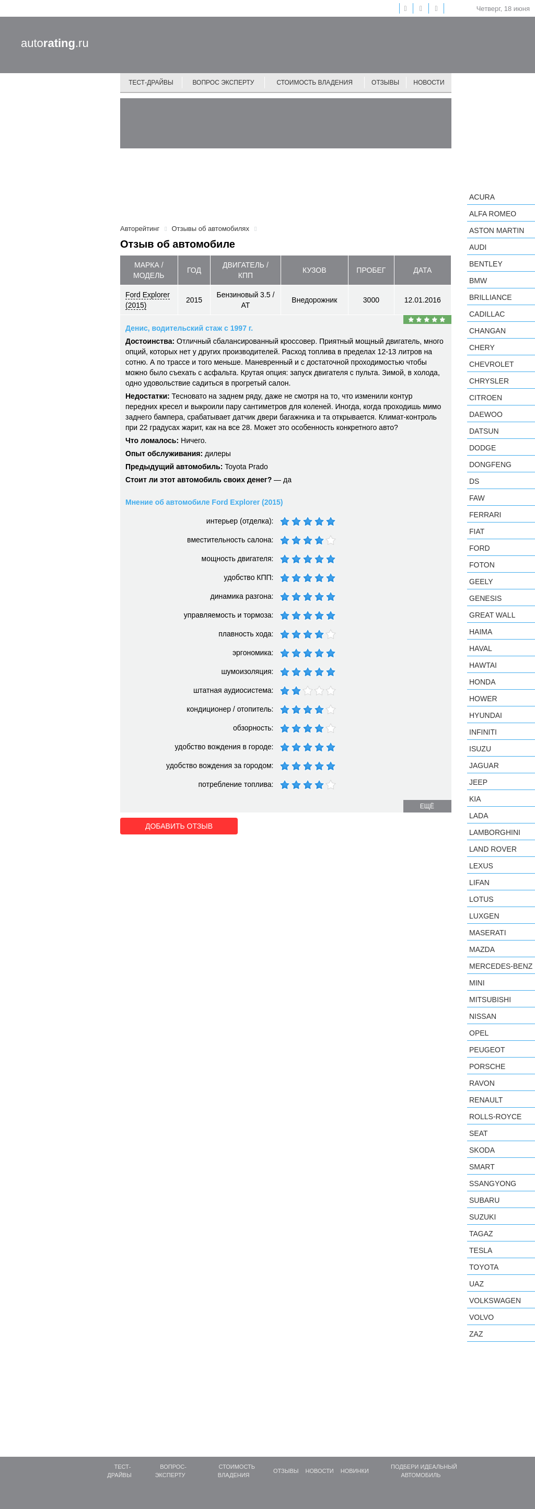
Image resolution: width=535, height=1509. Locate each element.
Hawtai (483, 665)
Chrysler (489, 381)
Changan (487, 331)
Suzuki (482, 1217)
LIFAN (479, 882)
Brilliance (490, 297)
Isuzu (480, 749)
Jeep (478, 782)
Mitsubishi (490, 999)
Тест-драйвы (151, 82)
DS (474, 481)
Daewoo (486, 414)
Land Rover (493, 849)
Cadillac (487, 314)
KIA (475, 799)
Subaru (484, 1200)
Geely (481, 581)
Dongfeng (490, 464)
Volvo (481, 1317)
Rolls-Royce (495, 1116)
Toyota (483, 1267)
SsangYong (492, 1183)
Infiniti (483, 732)
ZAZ (476, 1334)
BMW (478, 280)
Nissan (482, 1016)
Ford (479, 548)
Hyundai (485, 715)
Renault (486, 1100)
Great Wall (492, 615)
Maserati (487, 932)
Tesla (480, 1250)
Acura (482, 197)
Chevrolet (491, 364)
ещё (427, 806)
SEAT (478, 1133)
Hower (483, 698)
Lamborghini (494, 832)
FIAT (476, 531)
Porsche (487, 1066)
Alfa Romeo (492, 214)
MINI (477, 983)
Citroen (485, 397)
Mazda (482, 949)
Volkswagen (495, 1300)
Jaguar (484, 765)
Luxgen (484, 916)
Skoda (482, 1150)
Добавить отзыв (179, 826)
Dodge (482, 448)
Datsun (484, 431)
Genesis (485, 598)
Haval (480, 648)
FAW (477, 498)
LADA (479, 815)
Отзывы (385, 82)
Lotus (481, 899)
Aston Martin (496, 230)
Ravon (482, 1083)
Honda (482, 682)
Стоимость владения (314, 82)
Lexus (481, 866)
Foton (482, 565)
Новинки (355, 1471)
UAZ (476, 1284)
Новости (428, 82)
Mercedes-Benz (500, 966)
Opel (479, 1033)
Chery (482, 347)
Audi (477, 247)
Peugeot (487, 1050)
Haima (480, 632)
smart (482, 1167)
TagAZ (481, 1233)
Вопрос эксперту (223, 82)
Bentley (486, 264)
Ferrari (485, 514)
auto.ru (55, 43)
